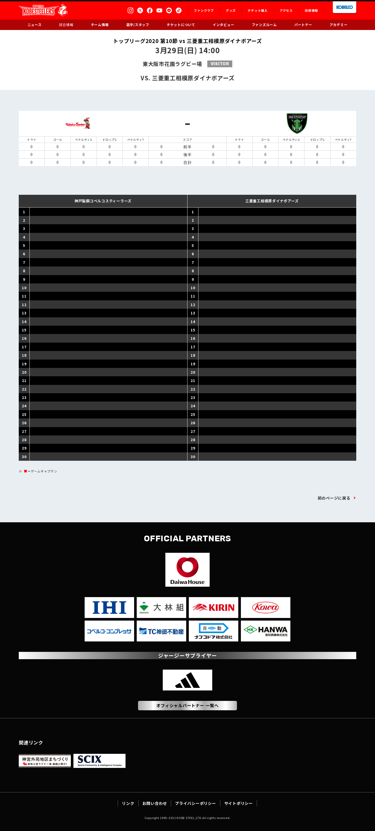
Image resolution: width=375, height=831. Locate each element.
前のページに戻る (334, 498)
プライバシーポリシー (195, 803)
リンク (128, 803)
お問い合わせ (154, 803)
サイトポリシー (238, 803)
